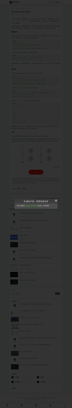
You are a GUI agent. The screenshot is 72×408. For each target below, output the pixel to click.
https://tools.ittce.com (31, 205)
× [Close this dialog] (56, 201)
